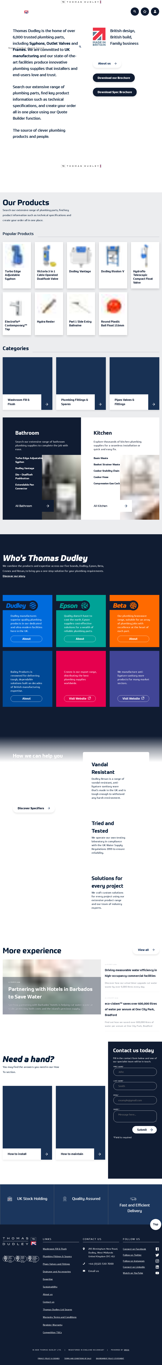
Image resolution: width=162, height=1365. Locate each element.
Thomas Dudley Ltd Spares (57, 1309)
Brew (126, 1350)
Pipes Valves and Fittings (56, 1263)
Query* (116, 1109)
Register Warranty (52, 1324)
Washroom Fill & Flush (55, 1248)
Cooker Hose (101, 477)
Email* (115, 1095)
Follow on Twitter (141, 1255)
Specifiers (70, 10)
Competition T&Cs (52, 1332)
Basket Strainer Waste (107, 464)
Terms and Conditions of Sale (77, 1358)
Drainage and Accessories (57, 1271)
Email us (93, 1271)
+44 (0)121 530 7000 (101, 1263)
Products (47, 10)
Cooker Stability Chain (106, 470)
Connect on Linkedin (141, 1267)
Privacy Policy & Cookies (48, 1358)
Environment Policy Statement (110, 1358)
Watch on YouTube (141, 1273)
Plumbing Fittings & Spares (57, 1256)
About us (114, 10)
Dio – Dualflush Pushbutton (24, 476)
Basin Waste (101, 458)
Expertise (92, 10)
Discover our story (14, 576)
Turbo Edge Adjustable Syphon (29, 459)
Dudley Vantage (24, 468)
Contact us (48, 1301)
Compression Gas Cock (107, 483)
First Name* (118, 1066)
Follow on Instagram (141, 1261)
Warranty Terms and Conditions (60, 1317)
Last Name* (118, 1081)
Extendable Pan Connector (24, 486)
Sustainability (50, 1286)
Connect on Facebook (141, 1249)
